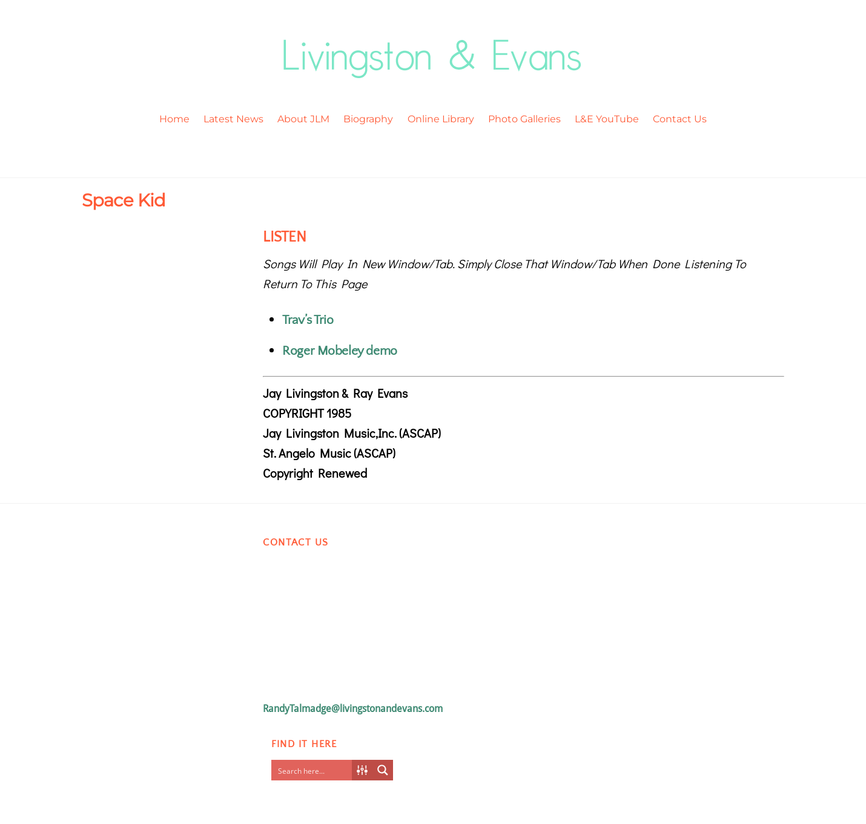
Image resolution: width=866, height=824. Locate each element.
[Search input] (314, 770)
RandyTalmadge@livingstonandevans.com (353, 708)
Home (174, 119)
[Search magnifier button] (382, 770)
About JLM (303, 119)
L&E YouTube (607, 119)
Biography (368, 119)
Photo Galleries (524, 119)
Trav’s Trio (307, 320)
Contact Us (680, 119)
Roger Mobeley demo (339, 351)
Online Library (441, 119)
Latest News (233, 119)
